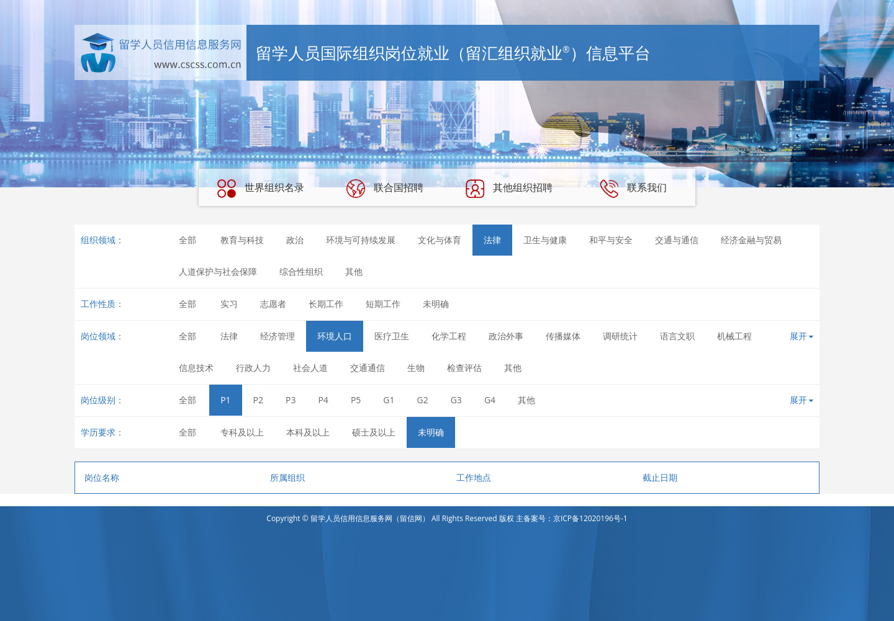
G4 (489, 400)
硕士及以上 (373, 432)
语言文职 (677, 336)
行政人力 (253, 367)
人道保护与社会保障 (218, 271)
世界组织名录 (260, 188)
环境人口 (334, 336)
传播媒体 (563, 336)
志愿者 (273, 304)
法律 (492, 240)
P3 (291, 400)
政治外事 (506, 336)
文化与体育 (439, 240)
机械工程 (734, 336)
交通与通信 (676, 240)
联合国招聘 (384, 188)
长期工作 (326, 304)
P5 (356, 400)
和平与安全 (611, 240)
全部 (187, 240)
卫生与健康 (545, 240)
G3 (456, 400)
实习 (229, 304)
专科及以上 (242, 432)
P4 (323, 400)
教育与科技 (242, 240)
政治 (295, 240)
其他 (354, 271)
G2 (422, 400)
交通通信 (367, 367)
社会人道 (310, 367)
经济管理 (277, 336)
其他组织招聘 (509, 188)
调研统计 (620, 336)
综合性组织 (301, 271)
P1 (225, 400)
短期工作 (383, 304)
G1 (388, 400)
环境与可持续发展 (360, 240)
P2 (258, 400)
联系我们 (633, 188)
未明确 (436, 304)
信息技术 (196, 367)
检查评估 (464, 367)
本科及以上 (308, 432)
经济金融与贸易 (751, 240)
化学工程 (448, 336)
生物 (416, 367)
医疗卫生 (391, 336)
